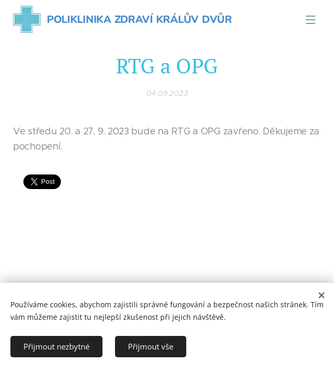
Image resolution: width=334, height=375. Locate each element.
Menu (310, 19)
